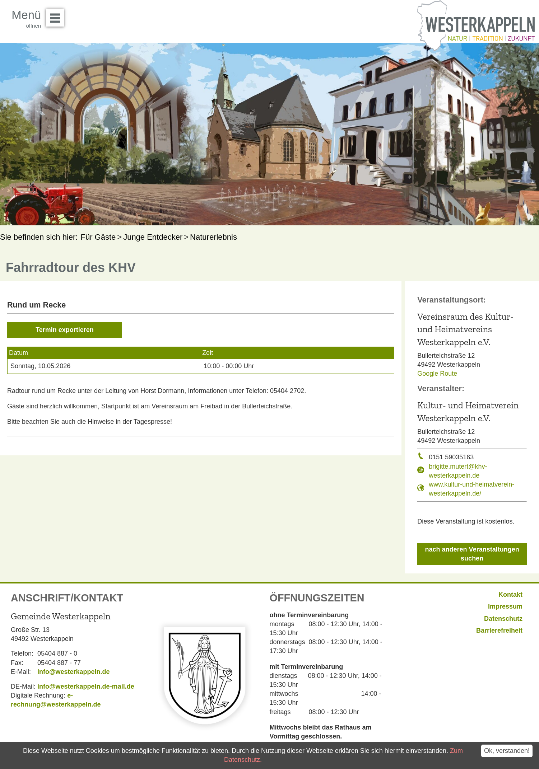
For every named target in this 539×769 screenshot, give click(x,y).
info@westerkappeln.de (73, 671)
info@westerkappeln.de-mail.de (85, 686)
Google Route (437, 373)
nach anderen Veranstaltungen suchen (472, 554)
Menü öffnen (57, 15)
